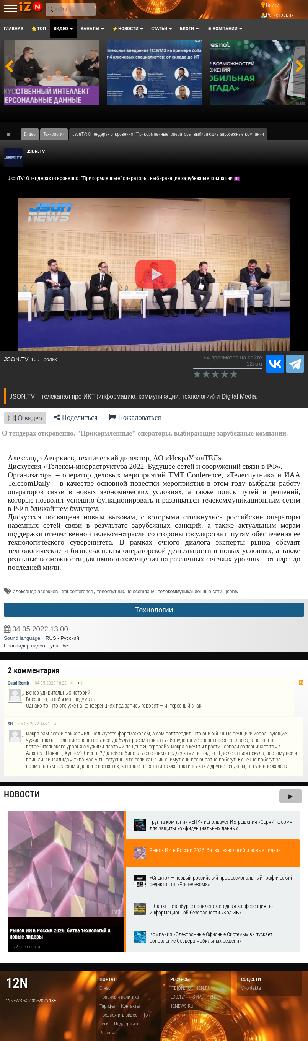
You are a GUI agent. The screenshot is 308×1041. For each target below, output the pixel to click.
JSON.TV (36, 151)
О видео (25, 418)
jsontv (232, 591)
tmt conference (77, 591)
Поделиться (76, 417)
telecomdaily (141, 591)
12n (17, 983)
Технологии (154, 610)
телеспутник (110, 591)
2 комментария (33, 670)
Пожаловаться (135, 417)
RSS (301, 682)
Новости (22, 794)
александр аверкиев (35, 591)
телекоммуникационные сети (190, 591)
